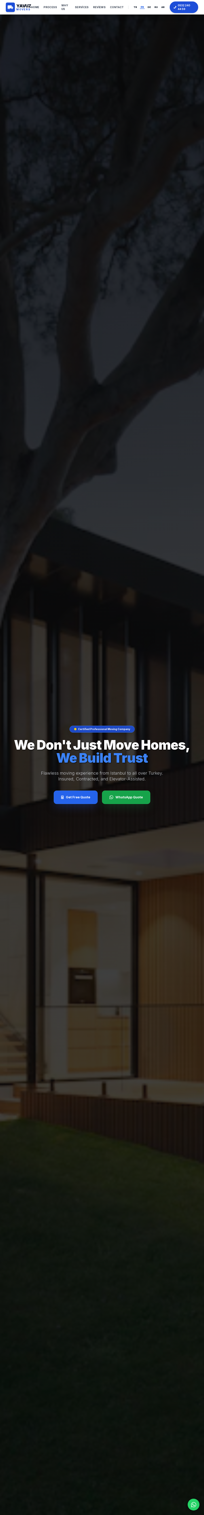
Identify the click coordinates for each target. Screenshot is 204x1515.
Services (82, 7)
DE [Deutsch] (149, 7)
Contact (117, 7)
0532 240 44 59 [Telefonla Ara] (182, 7)
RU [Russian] (156, 7)
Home (35, 7)
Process (50, 7)
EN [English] (142, 7)
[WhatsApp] (126, 797)
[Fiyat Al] (76, 797)
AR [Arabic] (163, 7)
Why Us (64, 7)
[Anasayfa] (18, 7)
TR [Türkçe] (135, 7)
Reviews (99, 7)
